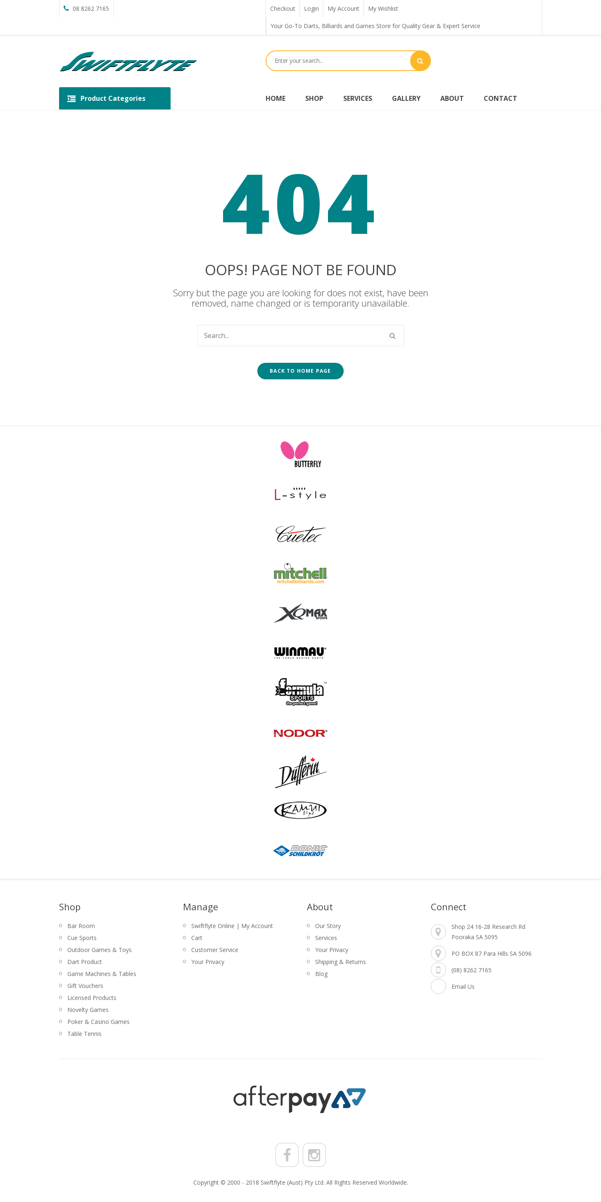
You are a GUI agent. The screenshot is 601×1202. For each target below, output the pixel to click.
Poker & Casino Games (98, 1022)
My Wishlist (383, 8)
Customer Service (214, 950)
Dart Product (84, 962)
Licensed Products (91, 998)
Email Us (463, 986)
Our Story (328, 926)
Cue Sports (82, 938)
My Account (343, 8)
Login (311, 8)
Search (420, 60)
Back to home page (300, 370)
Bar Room (81, 926)
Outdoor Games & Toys (99, 950)
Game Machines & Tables (101, 974)
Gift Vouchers (85, 986)
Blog (321, 974)
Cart (196, 938)
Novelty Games (88, 1010)
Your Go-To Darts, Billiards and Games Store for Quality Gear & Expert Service (375, 26)
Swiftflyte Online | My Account (232, 926)
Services (326, 938)
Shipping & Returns (340, 962)
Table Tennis (84, 1034)
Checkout (282, 8)
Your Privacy (207, 962)
